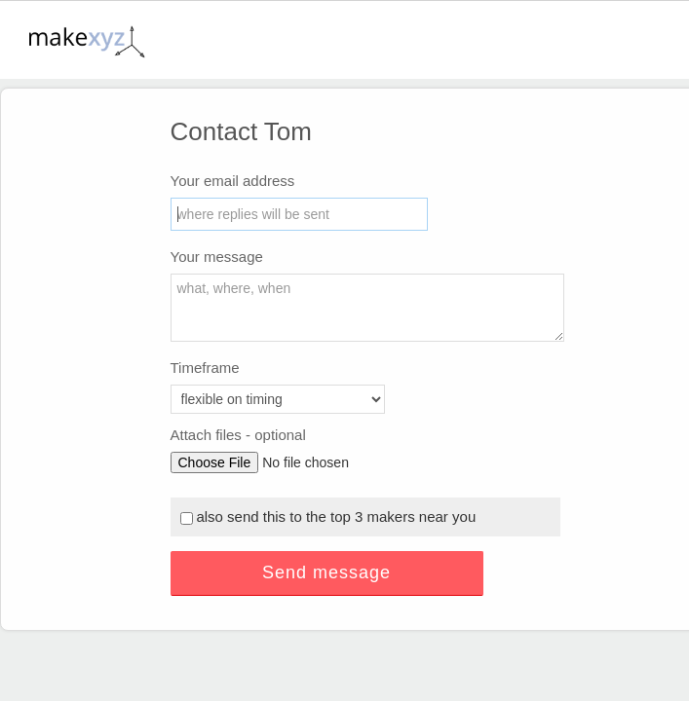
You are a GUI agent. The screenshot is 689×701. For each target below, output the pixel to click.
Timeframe (205, 367)
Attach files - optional (238, 434)
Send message (326, 572)
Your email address (233, 180)
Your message (217, 256)
